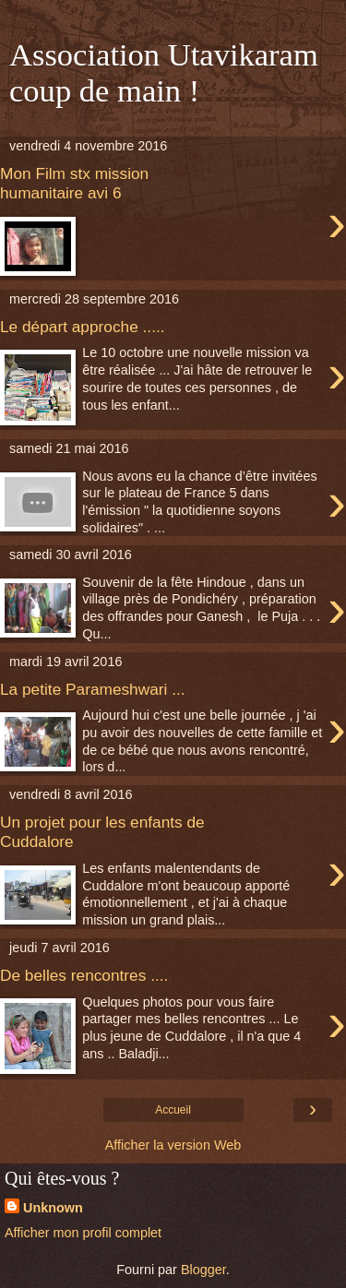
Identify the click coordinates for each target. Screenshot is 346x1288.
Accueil (173, 1109)
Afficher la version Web (173, 1145)
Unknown (53, 1207)
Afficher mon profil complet (83, 1232)
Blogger (203, 1269)
